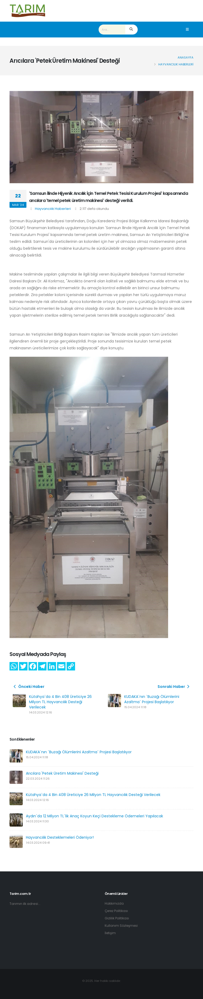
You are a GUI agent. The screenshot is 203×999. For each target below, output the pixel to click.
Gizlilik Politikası (117, 918)
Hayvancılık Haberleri (53, 208)
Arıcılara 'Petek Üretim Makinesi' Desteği (62, 773)
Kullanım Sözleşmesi (122, 925)
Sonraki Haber (174, 686)
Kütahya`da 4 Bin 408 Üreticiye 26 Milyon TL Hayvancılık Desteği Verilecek (60, 702)
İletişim (111, 933)
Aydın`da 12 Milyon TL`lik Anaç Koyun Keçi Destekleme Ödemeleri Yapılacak (94, 816)
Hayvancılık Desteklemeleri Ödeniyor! (60, 837)
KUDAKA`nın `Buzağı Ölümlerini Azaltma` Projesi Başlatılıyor (151, 699)
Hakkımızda (114, 903)
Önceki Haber (28, 686)
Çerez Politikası (117, 911)
